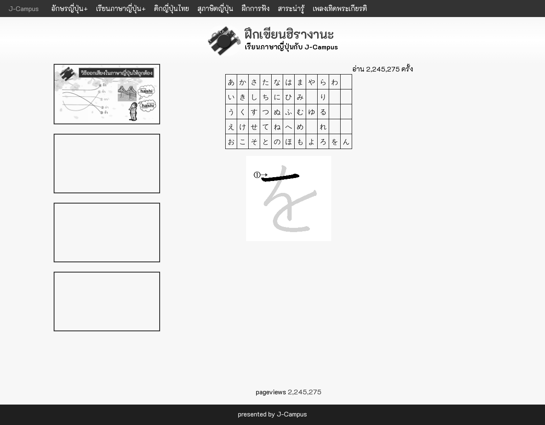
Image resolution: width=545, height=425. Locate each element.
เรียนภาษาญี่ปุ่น (118, 8)
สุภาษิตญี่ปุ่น (215, 8)
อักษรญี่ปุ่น (67, 8)
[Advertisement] (288, 320)
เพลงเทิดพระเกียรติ (340, 8)
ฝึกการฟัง (256, 8)
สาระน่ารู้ (291, 8)
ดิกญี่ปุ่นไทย (171, 8)
